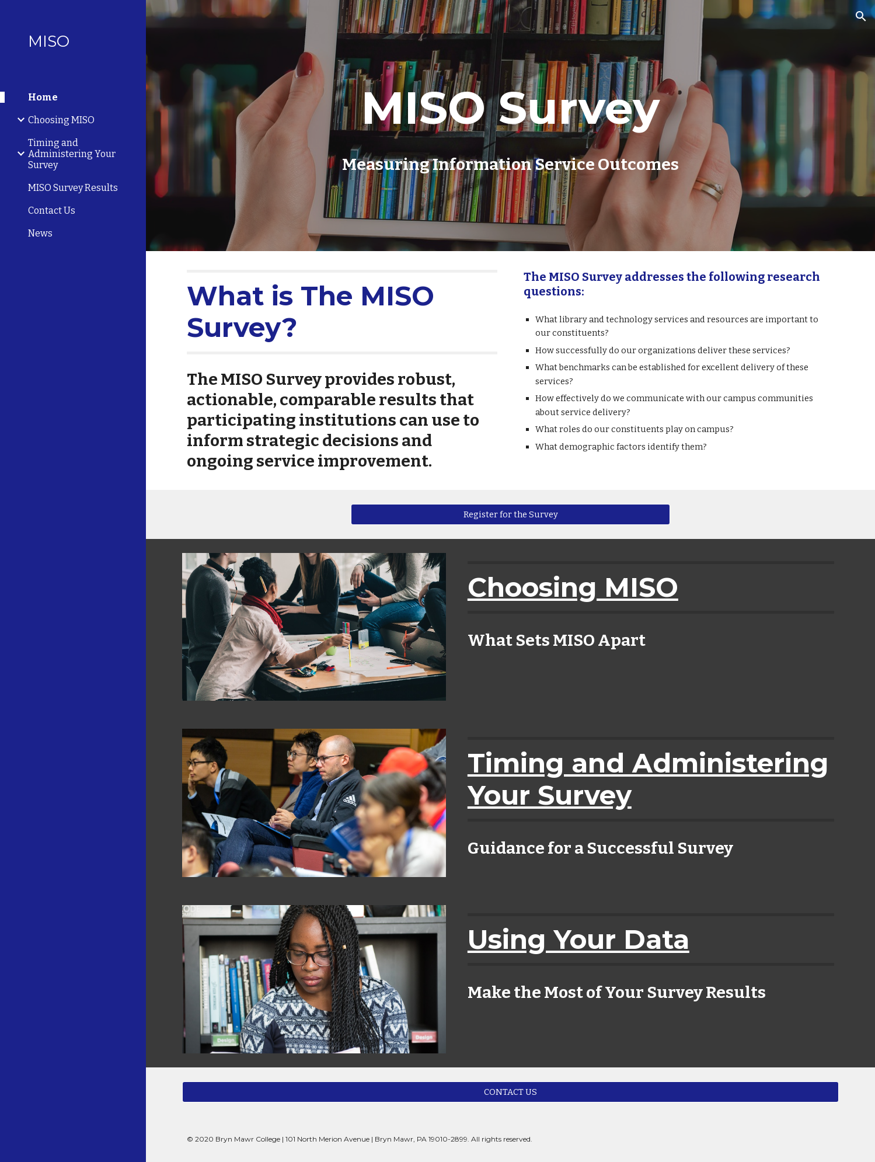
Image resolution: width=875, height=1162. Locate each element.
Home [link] (43, 97)
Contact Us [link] (51, 210)
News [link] (40, 233)
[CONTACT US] (510, 1091)
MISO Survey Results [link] (73, 187)
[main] (510, 125)
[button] (861, 16)
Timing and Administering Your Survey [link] (72, 154)
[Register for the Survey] (510, 514)
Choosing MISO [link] (61, 120)
